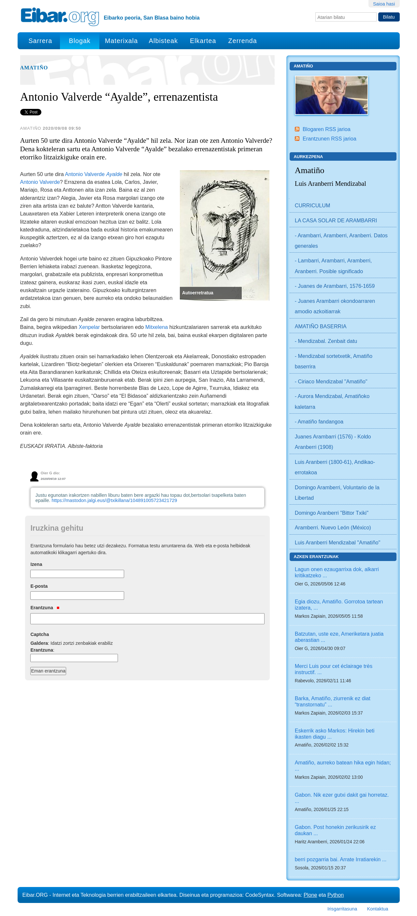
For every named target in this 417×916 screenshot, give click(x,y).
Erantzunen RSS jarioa (329, 138)
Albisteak (163, 40)
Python (335, 895)
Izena (36, 564)
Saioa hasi (384, 4)
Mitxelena (156, 327)
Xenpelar (89, 327)
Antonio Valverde (93, 174)
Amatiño (34, 68)
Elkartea (203, 40)
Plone (310, 895)
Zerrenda (242, 40)
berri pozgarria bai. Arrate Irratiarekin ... (341, 859)
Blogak (79, 40)
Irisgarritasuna (342, 908)
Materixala (121, 40)
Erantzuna (44, 607)
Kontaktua (377, 908)
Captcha (39, 634)
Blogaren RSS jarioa (327, 129)
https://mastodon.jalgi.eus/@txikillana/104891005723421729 (114, 500)
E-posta (39, 586)
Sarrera (40, 40)
